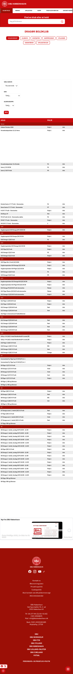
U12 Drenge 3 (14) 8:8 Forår (9, 310)
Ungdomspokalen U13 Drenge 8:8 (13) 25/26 (14, 281)
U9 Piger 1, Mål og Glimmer (9, 381)
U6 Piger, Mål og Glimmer (8, 478)
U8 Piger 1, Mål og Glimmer (9, 404)
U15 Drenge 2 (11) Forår (8, 252)
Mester (49, 288)
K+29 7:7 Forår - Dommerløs (9, 210)
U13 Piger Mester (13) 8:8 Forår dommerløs (13, 291)
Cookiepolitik (36, 590)
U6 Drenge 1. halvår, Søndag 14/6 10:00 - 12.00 (15, 442)
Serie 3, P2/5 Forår (6, 170)
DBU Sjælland (36, 652)
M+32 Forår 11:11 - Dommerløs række (12, 217)
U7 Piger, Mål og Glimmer (8, 423)
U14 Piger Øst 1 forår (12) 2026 (10, 262)
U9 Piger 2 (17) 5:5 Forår (8, 365)
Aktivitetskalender (36, 596)
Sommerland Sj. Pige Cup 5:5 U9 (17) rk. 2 (13, 362)
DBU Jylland (36, 643)
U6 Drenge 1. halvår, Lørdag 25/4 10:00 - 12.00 (14, 430)
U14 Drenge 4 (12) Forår (8, 275)
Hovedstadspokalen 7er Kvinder (10, 164)
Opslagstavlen (43, 42)
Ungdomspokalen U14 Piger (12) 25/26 (12, 268)
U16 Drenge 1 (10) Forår (8, 239)
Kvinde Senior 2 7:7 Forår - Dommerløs (12, 204)
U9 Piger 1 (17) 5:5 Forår (8, 378)
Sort (48, 375)
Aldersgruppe (8, 101)
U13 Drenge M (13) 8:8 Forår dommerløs (12, 288)
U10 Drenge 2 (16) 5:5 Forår (9, 349)
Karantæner (29, 42)
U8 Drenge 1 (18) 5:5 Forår (8, 394)
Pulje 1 (49, 130)
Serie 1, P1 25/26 (6, 167)
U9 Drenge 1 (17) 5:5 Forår (8, 368)
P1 (48, 164)
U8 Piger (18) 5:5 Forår (7, 391)
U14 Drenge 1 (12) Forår (8, 271)
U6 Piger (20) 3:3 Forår (7, 449)
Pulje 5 (49, 255)
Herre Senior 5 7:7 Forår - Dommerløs (12, 207)
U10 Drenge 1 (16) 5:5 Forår (9, 346)
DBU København (36, 646)
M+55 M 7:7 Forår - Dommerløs (10, 223)
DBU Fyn (36, 640)
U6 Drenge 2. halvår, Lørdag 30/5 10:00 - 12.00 (14, 465)
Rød (48, 307)
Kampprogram (49, 38)
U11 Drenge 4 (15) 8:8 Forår (9, 320)
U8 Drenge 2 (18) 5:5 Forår (8, 397)
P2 (48, 252)
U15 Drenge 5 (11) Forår (8, 255)
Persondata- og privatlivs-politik (36, 661)
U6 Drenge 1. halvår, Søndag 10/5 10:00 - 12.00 (15, 436)
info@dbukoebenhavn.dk (38, 618)
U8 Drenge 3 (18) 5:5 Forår (8, 401)
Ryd (6, 112)
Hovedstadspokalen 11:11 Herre (10, 130)
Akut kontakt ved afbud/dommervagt (36, 593)
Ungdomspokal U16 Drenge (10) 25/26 (12, 236)
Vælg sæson (8, 82)
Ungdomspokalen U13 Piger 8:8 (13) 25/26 (13, 284)
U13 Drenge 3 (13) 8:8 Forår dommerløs (12, 294)
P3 (48, 170)
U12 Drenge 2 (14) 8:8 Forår (9, 307)
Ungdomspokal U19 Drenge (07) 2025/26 (13, 230)
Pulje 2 (49, 127)
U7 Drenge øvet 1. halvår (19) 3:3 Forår (12, 417)
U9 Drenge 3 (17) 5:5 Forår (8, 371)
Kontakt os (37, 580)
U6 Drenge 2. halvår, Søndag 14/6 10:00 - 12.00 (15, 471)
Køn (5, 92)
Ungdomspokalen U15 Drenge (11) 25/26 (13, 246)
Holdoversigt (12, 38)
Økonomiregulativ (36, 584)
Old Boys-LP (4, 213)
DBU (36, 634)
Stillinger (61, 38)
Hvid (48, 368)
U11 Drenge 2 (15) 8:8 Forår (9, 326)
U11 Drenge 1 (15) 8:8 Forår (9, 323)
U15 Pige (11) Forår (6, 249)
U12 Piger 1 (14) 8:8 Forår (8, 301)
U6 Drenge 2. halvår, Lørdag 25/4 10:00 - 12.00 (14, 452)
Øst (48, 213)
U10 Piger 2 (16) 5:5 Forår (8, 342)
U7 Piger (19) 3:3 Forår (7, 413)
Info (63, 127)
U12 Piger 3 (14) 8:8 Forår (8, 304)
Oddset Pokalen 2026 (7, 127)
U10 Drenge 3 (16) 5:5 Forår (9, 352)
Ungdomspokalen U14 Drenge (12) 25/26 (13, 265)
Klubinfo (25, 38)
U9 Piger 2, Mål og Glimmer (9, 384)
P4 (48, 275)
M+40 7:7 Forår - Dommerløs (9, 220)
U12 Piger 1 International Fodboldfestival (13, 313)
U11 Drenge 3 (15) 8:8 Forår (9, 330)
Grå (48, 401)
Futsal (37, 655)
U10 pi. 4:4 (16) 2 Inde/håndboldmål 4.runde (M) (15, 336)
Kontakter (36, 38)
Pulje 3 (49, 294)
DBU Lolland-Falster (36, 649)
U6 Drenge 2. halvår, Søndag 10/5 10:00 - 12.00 (15, 459)
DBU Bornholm (36, 637)
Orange (49, 352)
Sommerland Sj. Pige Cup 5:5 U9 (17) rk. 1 (13, 359)
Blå (48, 346)
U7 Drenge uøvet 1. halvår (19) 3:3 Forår (12, 410)
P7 (48, 207)
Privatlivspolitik (36, 587)
